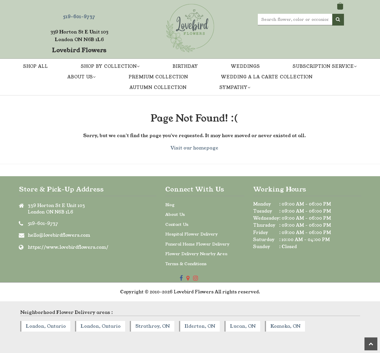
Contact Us (176, 224)
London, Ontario (46, 326)
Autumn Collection (158, 87)
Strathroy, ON (152, 326)
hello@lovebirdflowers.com (59, 235)
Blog (170, 205)
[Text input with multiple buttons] (295, 19)
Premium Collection (158, 77)
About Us (175, 214)
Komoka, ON (285, 326)
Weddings (245, 66)
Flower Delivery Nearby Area (196, 254)
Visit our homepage (194, 147)
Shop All (35, 66)
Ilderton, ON (200, 326)
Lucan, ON (243, 326)
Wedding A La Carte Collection (267, 77)
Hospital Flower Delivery (191, 234)
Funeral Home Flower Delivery (197, 244)
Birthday (185, 66)
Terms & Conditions (186, 264)
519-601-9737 (79, 17)
